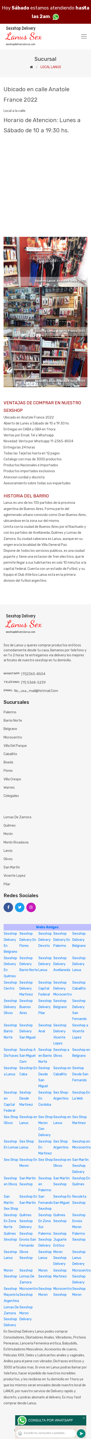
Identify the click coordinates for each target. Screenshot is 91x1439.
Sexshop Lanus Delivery (79, 1258)
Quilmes (10, 826)
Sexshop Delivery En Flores (27, 940)
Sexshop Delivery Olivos (10, 1007)
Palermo (10, 712)
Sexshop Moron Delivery (26, 1313)
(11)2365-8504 (33, 674)
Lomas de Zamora (17, 817)
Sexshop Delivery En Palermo (61, 940)
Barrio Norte (13, 721)
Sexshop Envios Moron (79, 1221)
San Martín (12, 867)
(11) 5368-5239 (33, 683)
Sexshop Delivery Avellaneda (61, 964)
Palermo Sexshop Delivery (45, 1240)
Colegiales (11, 796)
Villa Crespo (12, 779)
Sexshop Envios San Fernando (27, 1240)
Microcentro (13, 737)
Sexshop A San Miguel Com (27, 1056)
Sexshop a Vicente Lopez (80, 1031)
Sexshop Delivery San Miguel (27, 1031)
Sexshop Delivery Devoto (45, 940)
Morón (8, 834)
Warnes (9, 788)
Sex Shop (11, 1160)
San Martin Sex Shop (11, 1202)
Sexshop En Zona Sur (45, 1221)
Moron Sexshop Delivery (60, 1258)
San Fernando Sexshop (45, 1202)
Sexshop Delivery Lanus (45, 964)
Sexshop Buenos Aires (26, 1007)
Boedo (8, 762)
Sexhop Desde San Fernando (80, 1074)
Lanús (8, 851)
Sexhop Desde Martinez (26, 1098)
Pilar (7, 884)
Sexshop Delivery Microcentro (62, 988)
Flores (8, 771)
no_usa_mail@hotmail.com (36, 691)
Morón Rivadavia (16, 842)
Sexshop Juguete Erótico (60, 1240)
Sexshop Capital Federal (45, 988)
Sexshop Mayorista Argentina (11, 1295)
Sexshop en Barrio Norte (45, 1056)
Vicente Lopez (15, 876)
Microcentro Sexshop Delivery (81, 1276)
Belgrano (10, 729)
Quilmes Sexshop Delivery (26, 1221)
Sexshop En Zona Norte (10, 1221)
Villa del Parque (15, 746)
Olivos (8, 859)
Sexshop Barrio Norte (10, 1031)
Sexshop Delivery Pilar (45, 1007)
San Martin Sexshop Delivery (80, 1166)
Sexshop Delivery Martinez (26, 988)
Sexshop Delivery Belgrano (79, 940)
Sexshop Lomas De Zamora (26, 1276)
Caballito (10, 754)
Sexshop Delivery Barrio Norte (28, 964)
